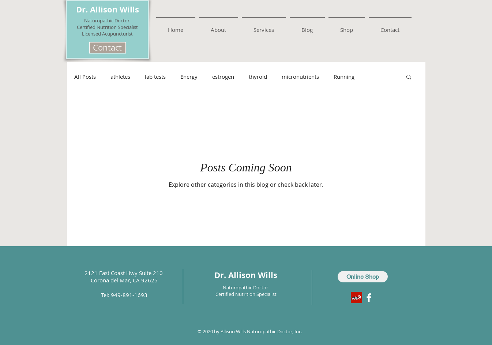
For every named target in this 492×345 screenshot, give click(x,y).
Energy (189, 76)
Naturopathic (99, 20)
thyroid (258, 76)
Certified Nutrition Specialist (107, 27)
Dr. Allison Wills (107, 9)
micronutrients (300, 76)
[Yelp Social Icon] (356, 297)
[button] (107, 47)
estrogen (223, 76)
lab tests (155, 76)
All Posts (85, 76)
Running (344, 76)
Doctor (122, 20)
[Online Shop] (363, 276)
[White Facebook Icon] (369, 297)
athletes (120, 76)
